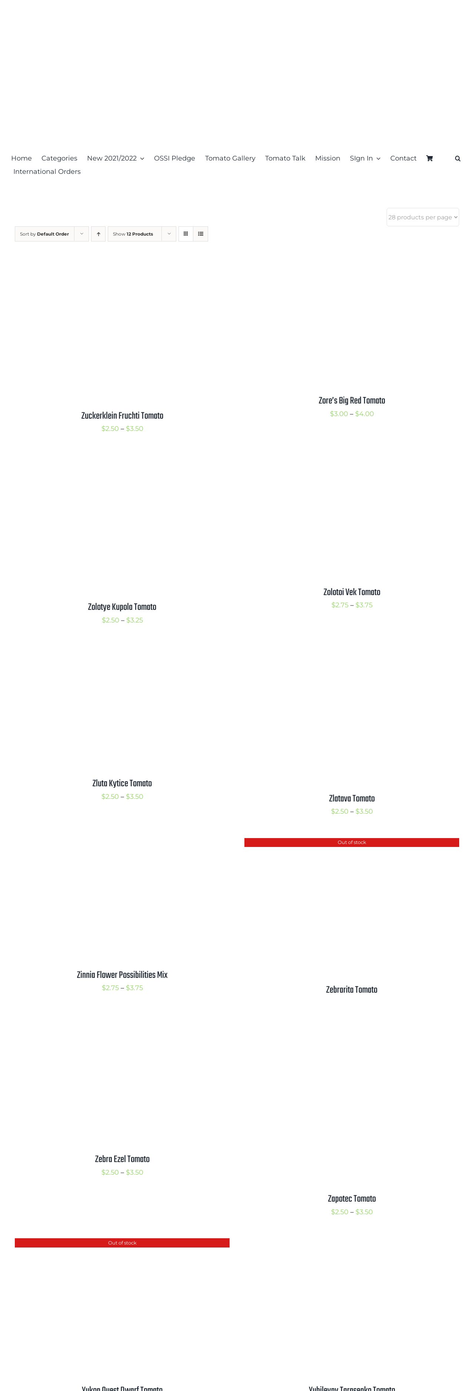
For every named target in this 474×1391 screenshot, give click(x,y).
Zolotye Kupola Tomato (122, 607)
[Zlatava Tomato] (337, 652)
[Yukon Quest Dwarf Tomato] (107, 1244)
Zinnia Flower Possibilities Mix (122, 975)
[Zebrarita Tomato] (337, 844)
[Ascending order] (98, 234)
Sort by (44, 234)
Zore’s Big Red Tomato (352, 401)
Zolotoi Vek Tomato (352, 592)
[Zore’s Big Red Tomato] (337, 270)
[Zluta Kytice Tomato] (107, 652)
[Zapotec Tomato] (337, 1028)
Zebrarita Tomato (351, 990)
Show (133, 234)
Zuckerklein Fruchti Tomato (122, 416)
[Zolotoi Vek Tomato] (337, 461)
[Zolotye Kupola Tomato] (107, 461)
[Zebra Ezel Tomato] (107, 1028)
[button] (458, 158)
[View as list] (200, 234)
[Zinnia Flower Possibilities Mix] (107, 844)
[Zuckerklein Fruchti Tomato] (107, 270)
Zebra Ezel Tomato (122, 1159)
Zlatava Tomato (352, 798)
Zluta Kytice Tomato (122, 783)
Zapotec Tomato (352, 1199)
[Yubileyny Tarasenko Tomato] (337, 1244)
